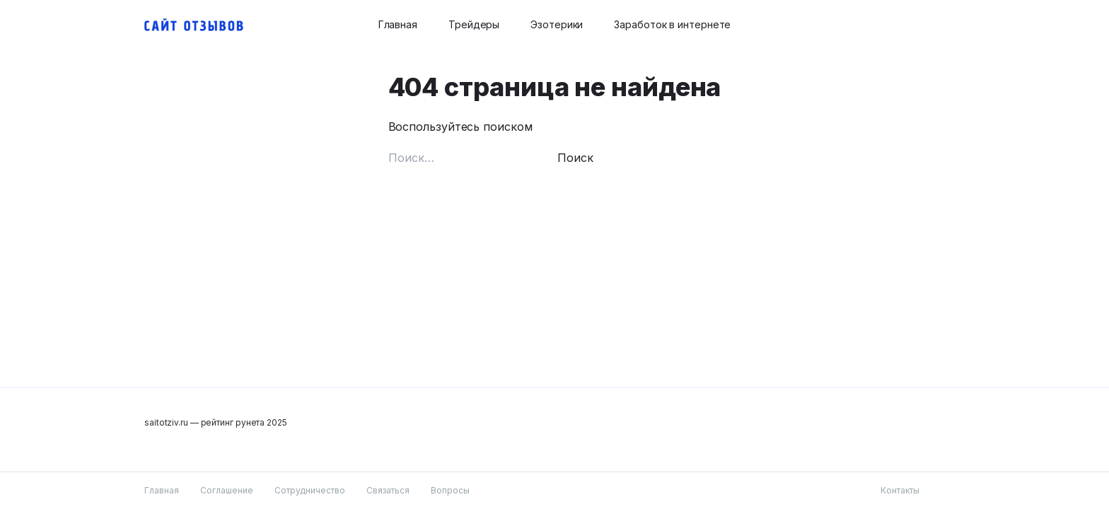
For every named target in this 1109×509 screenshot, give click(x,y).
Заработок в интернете (672, 24)
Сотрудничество (309, 490)
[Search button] (956, 24)
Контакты (900, 490)
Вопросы (450, 490)
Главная (397, 24)
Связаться (388, 490)
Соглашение (226, 490)
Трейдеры (473, 24)
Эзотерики (556, 24)
